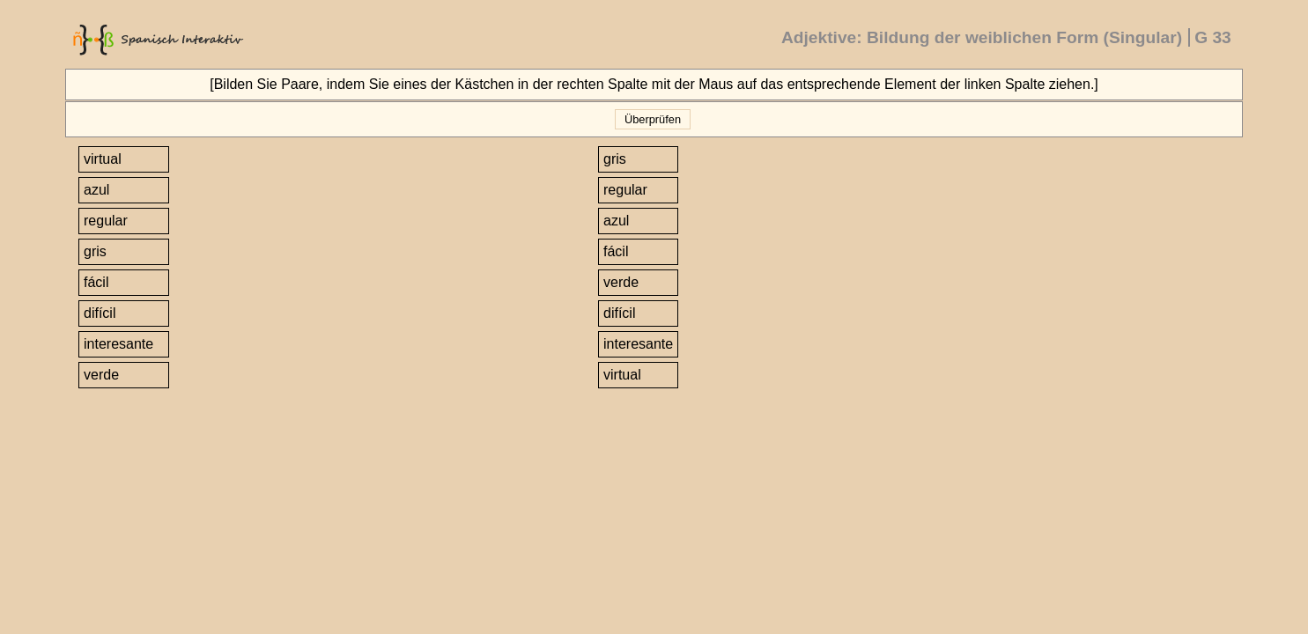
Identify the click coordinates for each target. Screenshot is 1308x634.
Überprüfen (652, 119)
